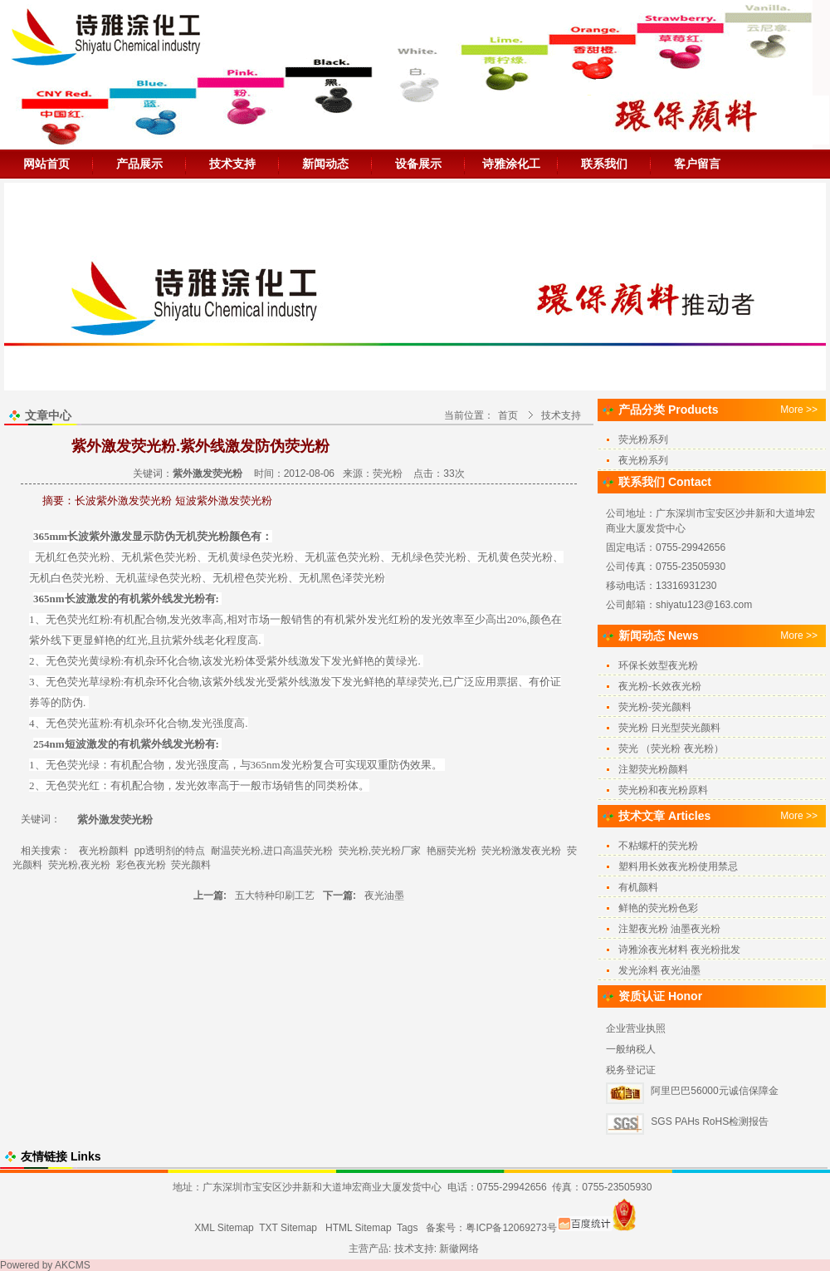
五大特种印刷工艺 (275, 895)
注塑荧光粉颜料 (653, 769)
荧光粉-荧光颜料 (654, 707)
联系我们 (604, 163)
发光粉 (189, 598)
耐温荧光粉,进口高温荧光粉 (272, 850)
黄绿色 (245, 557)
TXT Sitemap (288, 1228)
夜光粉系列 (643, 460)
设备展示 (418, 163)
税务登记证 (631, 1070)
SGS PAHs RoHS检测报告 (710, 1121)
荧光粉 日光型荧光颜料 (669, 728)
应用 (485, 681)
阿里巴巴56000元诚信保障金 (714, 1091)
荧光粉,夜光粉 (79, 865)
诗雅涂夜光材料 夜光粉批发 (679, 949)
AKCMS (72, 1265)
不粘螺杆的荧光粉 (658, 845)
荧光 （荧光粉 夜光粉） (671, 748)
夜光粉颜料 (104, 850)
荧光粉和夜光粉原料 (663, 790)
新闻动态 (325, 163)
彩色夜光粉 (141, 865)
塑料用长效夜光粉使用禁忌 (678, 866)
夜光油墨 (384, 895)
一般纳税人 (631, 1049)
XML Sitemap (224, 1228)
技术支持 (232, 163)
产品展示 (139, 163)
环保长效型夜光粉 (658, 665)
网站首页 (46, 163)
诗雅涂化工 (511, 163)
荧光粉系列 (643, 439)
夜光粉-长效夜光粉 (659, 686)
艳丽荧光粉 (451, 850)
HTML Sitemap (358, 1228)
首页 (508, 415)
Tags (407, 1228)
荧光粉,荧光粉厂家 (380, 850)
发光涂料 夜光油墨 (659, 970)
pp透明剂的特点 (169, 850)
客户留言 (697, 163)
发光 (180, 619)
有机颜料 (638, 887)
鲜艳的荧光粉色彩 (658, 908)
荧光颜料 (191, 865)
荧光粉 (388, 473)
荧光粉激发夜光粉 (521, 850)
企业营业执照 (636, 1028)
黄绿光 (401, 661)
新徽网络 (459, 1248)
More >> (799, 409)
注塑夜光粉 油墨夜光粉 (669, 929)
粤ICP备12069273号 (511, 1228)
